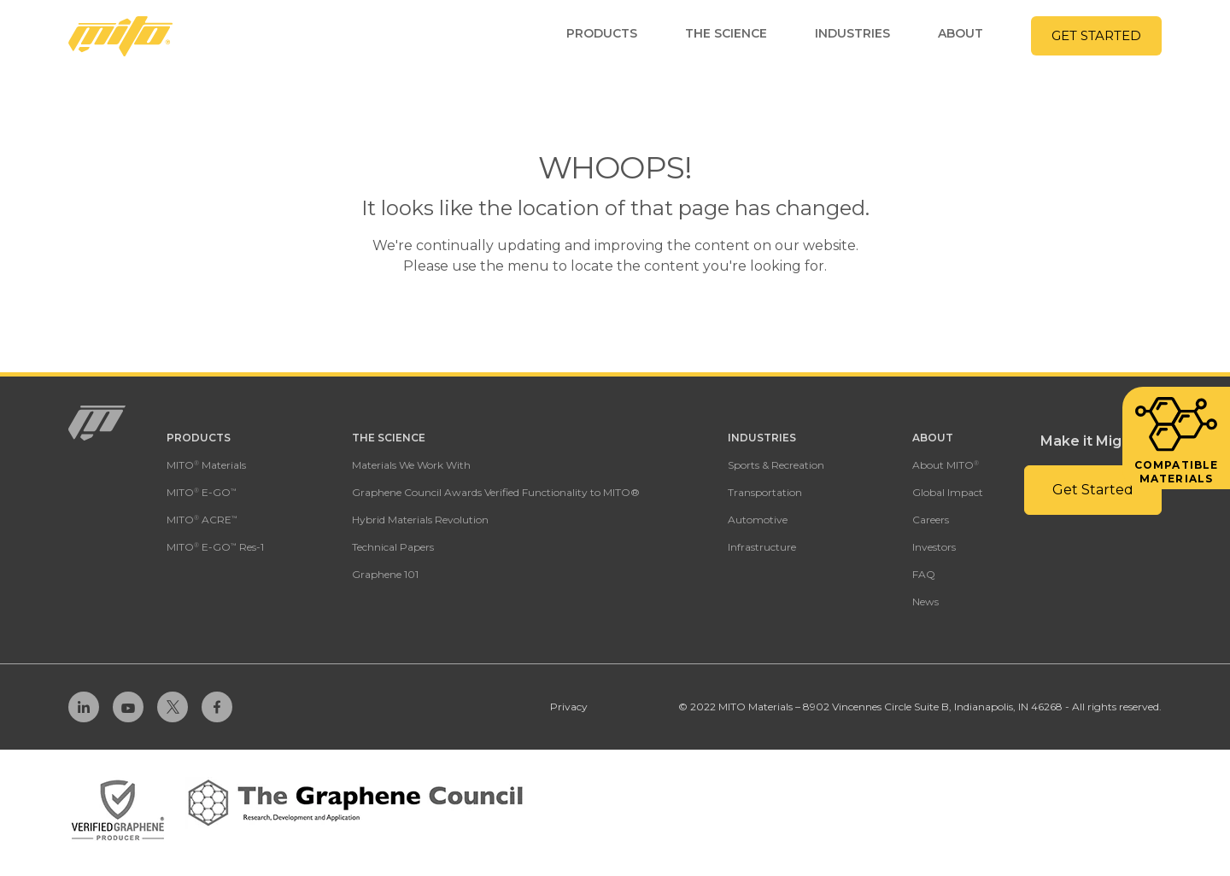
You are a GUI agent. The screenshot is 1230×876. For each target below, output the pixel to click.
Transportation (765, 492)
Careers (930, 519)
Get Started (1096, 35)
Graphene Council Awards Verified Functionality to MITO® (496, 492)
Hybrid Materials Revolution (420, 519)
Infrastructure (762, 546)
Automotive (758, 519)
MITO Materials (206, 464)
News (925, 601)
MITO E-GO (202, 492)
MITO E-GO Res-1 (215, 546)
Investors (934, 546)
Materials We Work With (411, 464)
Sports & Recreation (776, 464)
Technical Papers (393, 546)
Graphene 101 (385, 574)
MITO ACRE (202, 519)
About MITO (945, 464)
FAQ (923, 574)
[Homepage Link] (120, 36)
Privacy (569, 706)
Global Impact (947, 492)
